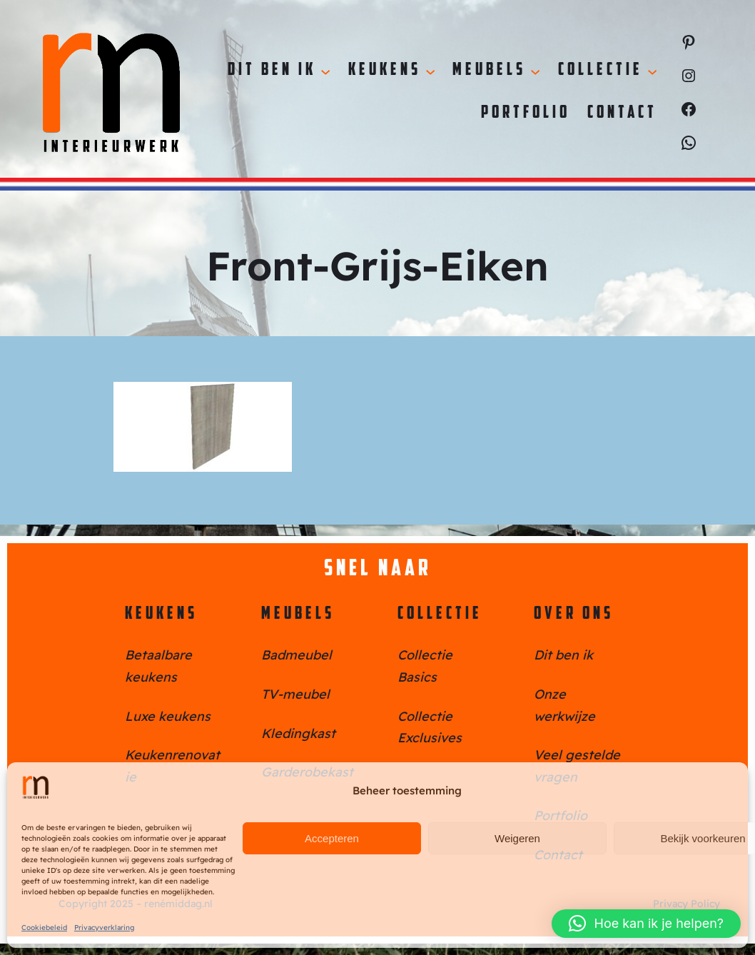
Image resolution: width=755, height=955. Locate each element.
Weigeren (517, 838)
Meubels (298, 614)
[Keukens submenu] (430, 71)
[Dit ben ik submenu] (325, 71)
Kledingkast (298, 733)
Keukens (161, 614)
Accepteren (332, 838)
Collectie (439, 614)
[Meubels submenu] (535, 71)
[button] (646, 923)
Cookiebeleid (44, 927)
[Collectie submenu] (652, 71)
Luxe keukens (168, 716)
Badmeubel (296, 655)
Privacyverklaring (104, 927)
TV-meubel (295, 694)
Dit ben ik (563, 655)
